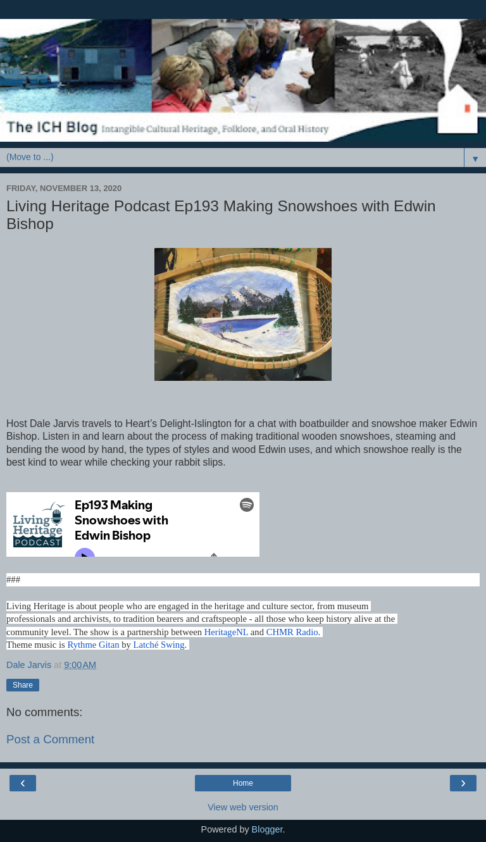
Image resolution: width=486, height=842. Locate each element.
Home (243, 783)
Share (23, 685)
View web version (243, 807)
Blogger (267, 829)
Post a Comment (50, 739)
